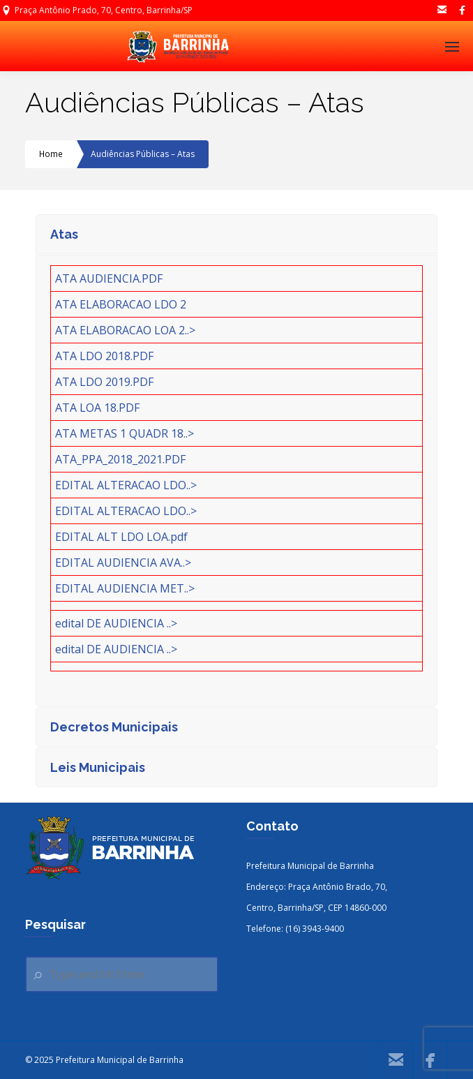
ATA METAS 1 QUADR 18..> (124, 433)
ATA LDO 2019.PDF (104, 381)
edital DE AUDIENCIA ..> (116, 623)
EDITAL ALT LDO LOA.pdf (121, 536)
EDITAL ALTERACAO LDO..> (126, 485)
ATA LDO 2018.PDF (104, 356)
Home (51, 154)
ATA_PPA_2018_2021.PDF (120, 459)
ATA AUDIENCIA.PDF (109, 278)
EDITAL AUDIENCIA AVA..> (123, 562)
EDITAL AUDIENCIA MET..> (125, 588)
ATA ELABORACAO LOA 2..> (125, 330)
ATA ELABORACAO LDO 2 (120, 304)
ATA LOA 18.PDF (97, 407)
